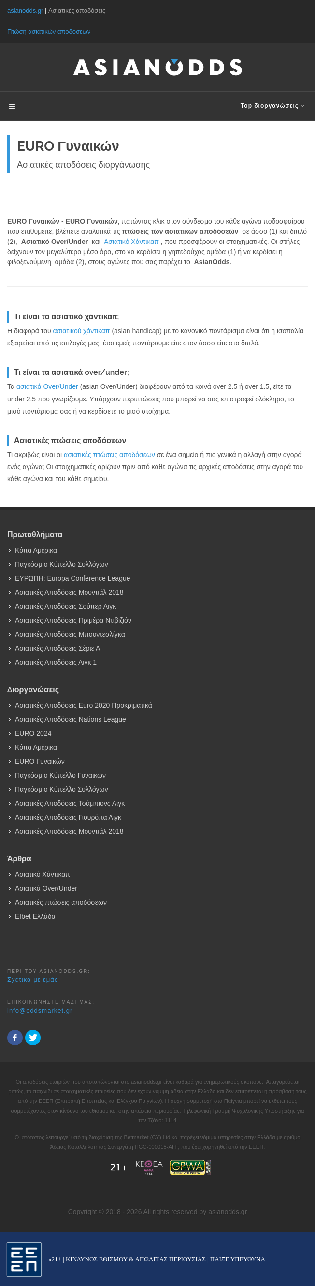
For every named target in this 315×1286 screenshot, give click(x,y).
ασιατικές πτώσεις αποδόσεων (109, 454)
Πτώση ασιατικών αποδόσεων (48, 31)
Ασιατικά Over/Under (46, 888)
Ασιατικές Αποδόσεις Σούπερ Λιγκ (65, 606)
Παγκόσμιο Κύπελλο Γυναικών (60, 775)
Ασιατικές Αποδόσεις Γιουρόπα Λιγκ (68, 817)
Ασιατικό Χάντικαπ (131, 241)
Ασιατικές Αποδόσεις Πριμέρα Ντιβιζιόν (73, 620)
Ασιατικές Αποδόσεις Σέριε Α (57, 648)
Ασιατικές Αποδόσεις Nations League (70, 719)
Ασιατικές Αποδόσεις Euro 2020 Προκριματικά (83, 705)
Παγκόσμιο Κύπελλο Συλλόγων (61, 564)
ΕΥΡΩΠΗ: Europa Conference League (72, 578)
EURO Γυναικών (40, 761)
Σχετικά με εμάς (32, 979)
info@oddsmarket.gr (39, 1010)
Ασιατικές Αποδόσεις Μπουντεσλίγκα (70, 634)
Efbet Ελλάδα (35, 916)
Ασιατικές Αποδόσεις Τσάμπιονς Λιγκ (70, 803)
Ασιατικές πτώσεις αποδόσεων (61, 902)
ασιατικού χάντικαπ (81, 331)
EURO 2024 (33, 733)
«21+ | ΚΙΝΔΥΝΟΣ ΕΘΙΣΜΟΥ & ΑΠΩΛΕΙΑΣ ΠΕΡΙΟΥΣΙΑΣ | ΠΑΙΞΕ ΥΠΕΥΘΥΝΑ (156, 1259)
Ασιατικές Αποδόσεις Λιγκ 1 (56, 662)
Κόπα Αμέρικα (36, 550)
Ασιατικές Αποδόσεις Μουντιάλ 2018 (69, 592)
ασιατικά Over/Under (47, 386)
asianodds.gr (25, 10)
